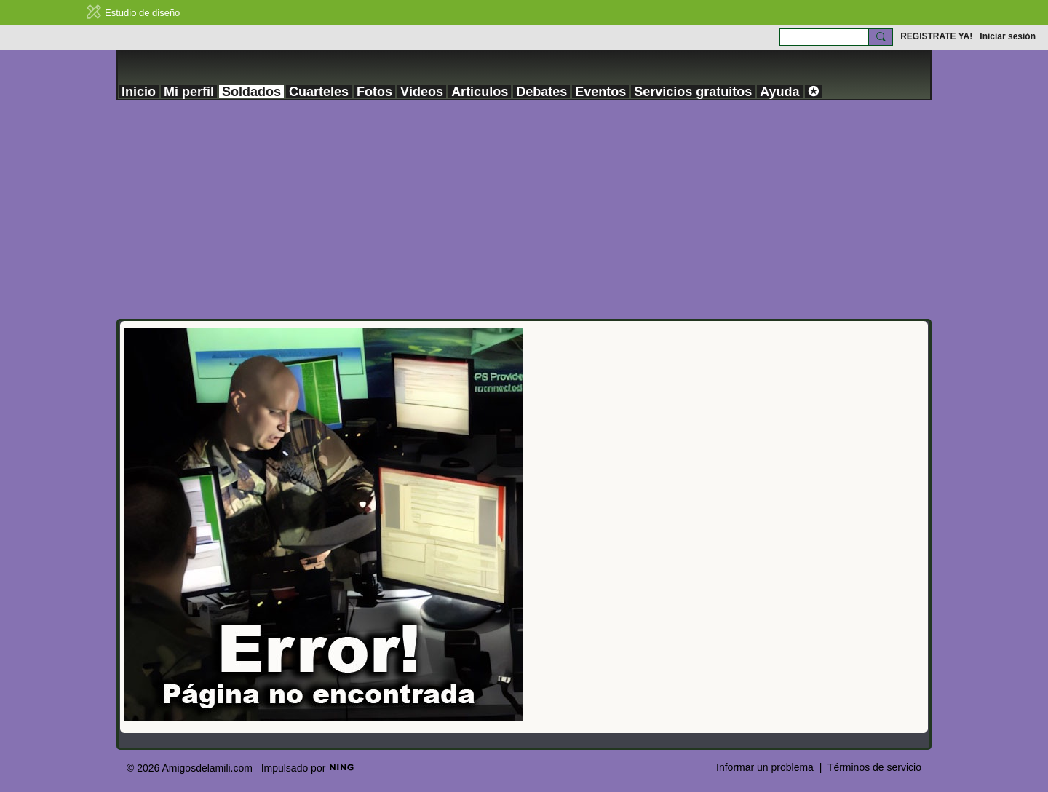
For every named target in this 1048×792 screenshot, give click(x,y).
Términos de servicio (874, 767)
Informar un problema (765, 767)
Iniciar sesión (1008, 36)
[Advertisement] (524, 210)
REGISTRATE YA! (936, 36)
